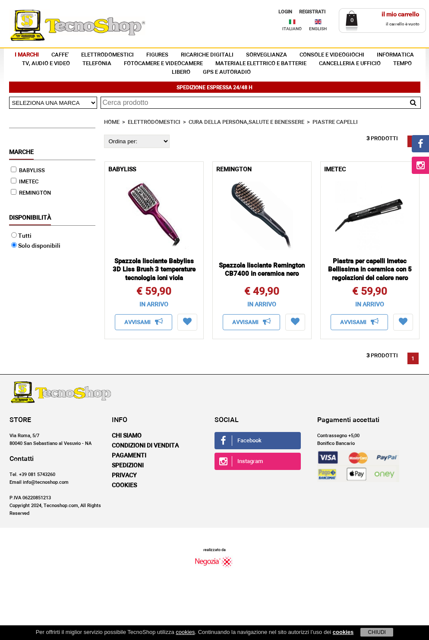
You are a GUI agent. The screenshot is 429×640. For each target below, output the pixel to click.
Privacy (124, 476)
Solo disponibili (35, 246)
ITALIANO (292, 29)
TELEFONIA (96, 63)
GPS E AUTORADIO (227, 72)
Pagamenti (129, 456)
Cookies (124, 485)
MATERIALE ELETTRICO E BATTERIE (260, 63)
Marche (21, 152)
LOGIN (285, 11)
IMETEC (24, 182)
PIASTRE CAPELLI (335, 122)
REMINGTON (31, 193)
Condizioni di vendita (145, 446)
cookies (185, 632)
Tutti (21, 236)
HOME (112, 122)
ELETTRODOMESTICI (107, 55)
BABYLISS (28, 170)
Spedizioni (128, 466)
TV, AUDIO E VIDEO (46, 63)
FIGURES (157, 55)
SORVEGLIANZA (266, 55)
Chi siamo (127, 436)
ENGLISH (318, 29)
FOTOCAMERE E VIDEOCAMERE (163, 63)
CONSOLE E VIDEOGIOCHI (332, 55)
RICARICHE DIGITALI (207, 55)
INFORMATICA (395, 55)
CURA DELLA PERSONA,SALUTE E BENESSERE (246, 122)
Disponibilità (30, 218)
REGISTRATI (312, 11)
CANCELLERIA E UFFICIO (350, 63)
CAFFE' (60, 55)
